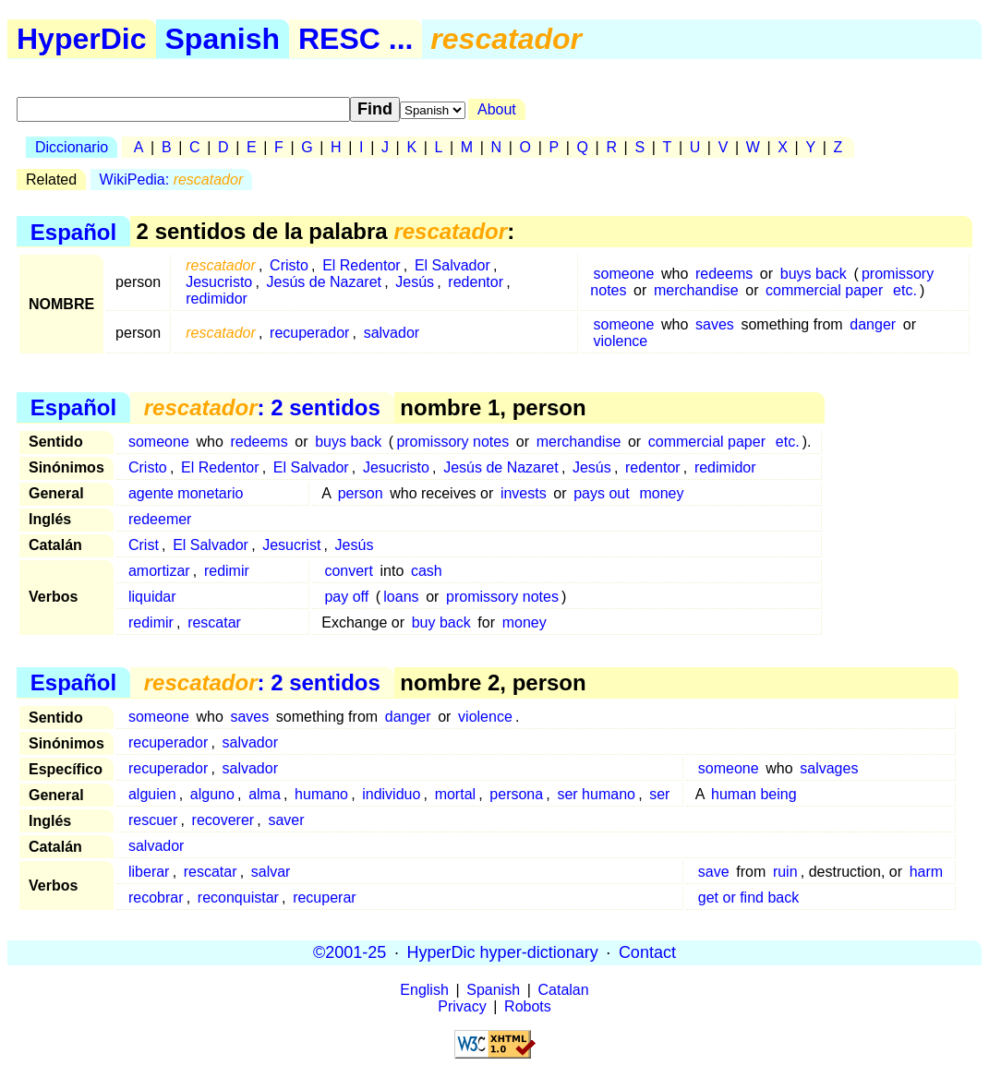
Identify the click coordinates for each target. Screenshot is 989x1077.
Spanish (222, 38)
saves (714, 324)
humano (321, 794)
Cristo (289, 265)
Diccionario (71, 147)
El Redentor (361, 265)
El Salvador (452, 265)
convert (348, 571)
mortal (455, 794)
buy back (441, 622)
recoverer (223, 820)
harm (926, 872)
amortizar (159, 571)
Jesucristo (219, 282)
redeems (724, 273)
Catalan (563, 990)
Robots (527, 1006)
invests (524, 493)
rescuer (152, 820)
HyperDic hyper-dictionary (502, 952)
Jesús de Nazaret (324, 282)
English (424, 990)
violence (621, 341)
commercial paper (824, 290)
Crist (143, 545)
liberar (148, 872)
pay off (346, 596)
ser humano (596, 794)
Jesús (414, 282)
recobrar (156, 897)
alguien (152, 794)
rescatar (214, 622)
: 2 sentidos (262, 407)
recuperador (309, 333)
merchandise (696, 290)
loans (400, 596)
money (661, 493)
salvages (829, 768)
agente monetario (186, 493)
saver (286, 820)
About (496, 109)
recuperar (324, 897)
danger (873, 324)
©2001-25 (349, 952)
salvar (271, 872)
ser (659, 794)
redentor (475, 282)
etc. (905, 290)
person (360, 493)
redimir (226, 571)
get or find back (748, 897)
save (714, 872)
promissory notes (452, 441)
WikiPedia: (172, 179)
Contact (647, 952)
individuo (391, 794)
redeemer (159, 519)
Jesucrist (291, 545)
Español (73, 231)
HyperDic (82, 38)
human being (754, 794)
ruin (785, 872)
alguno (212, 794)
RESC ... (355, 38)
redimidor (216, 298)
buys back (813, 273)
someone (624, 273)
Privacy (462, 1006)
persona (516, 794)
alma (264, 794)
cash (426, 571)
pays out (601, 493)
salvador (391, 333)
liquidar (152, 596)
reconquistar (238, 897)
